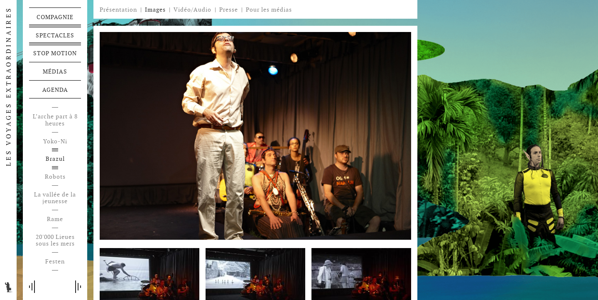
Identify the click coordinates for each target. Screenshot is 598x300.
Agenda (55, 89)
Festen (55, 261)
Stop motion (55, 53)
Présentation (118, 9)
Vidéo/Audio (192, 9)
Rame (55, 219)
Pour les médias (269, 9)
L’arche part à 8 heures (55, 120)
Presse (228, 9)
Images (155, 9)
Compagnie (55, 17)
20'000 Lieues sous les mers (55, 241)
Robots (55, 176)
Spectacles (55, 35)
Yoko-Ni (55, 141)
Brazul (55, 158)
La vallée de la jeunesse (55, 198)
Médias (55, 71)
